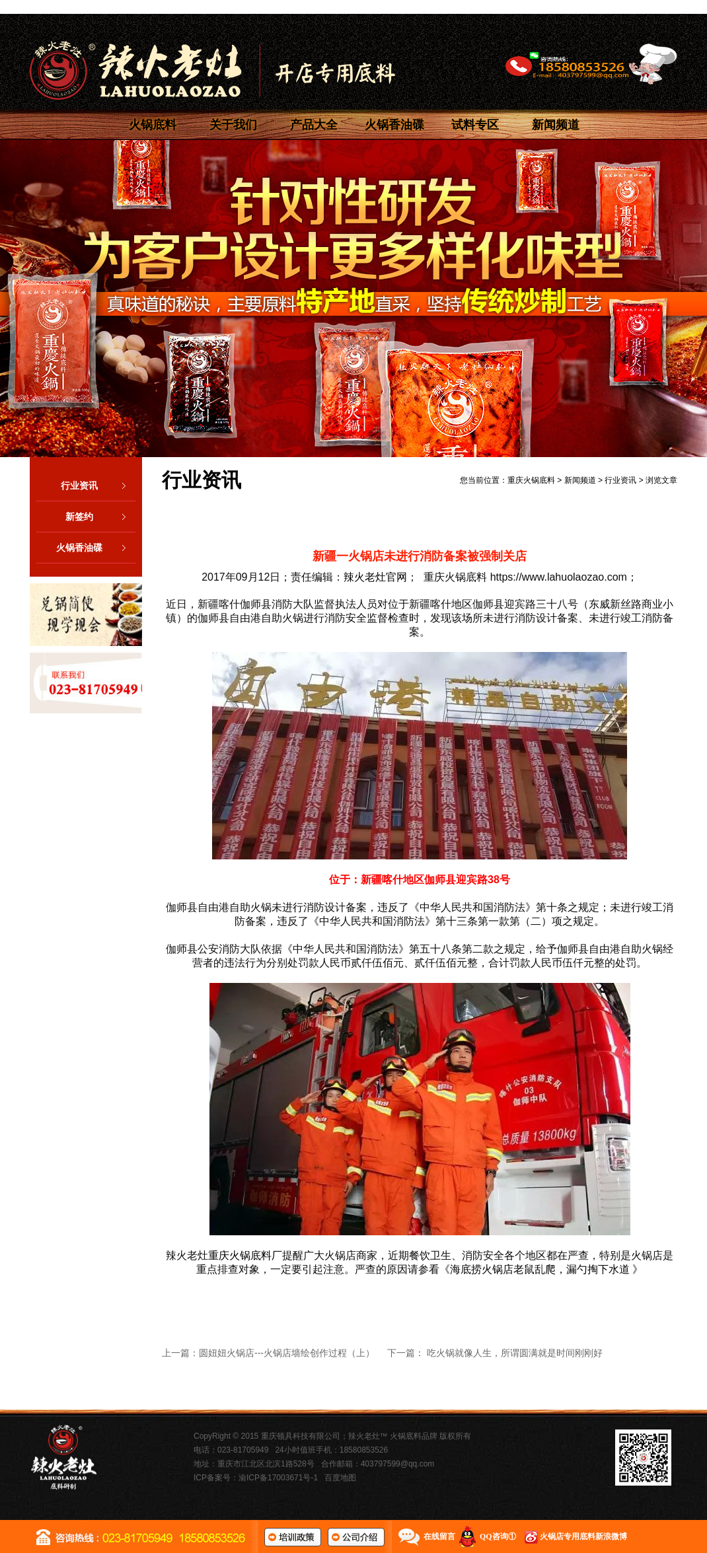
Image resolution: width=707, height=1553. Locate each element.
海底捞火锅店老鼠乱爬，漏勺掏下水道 (540, 1269)
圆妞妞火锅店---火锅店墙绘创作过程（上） (287, 1353)
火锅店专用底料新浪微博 (583, 1536)
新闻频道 (555, 124)
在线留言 (439, 1536)
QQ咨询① (498, 1536)
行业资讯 (98, 485)
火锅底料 (152, 124)
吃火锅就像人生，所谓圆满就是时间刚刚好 (515, 1353)
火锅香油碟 (394, 124)
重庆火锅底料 (531, 480)
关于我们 (233, 124)
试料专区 (475, 124)
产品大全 (314, 124)
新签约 (100, 516)
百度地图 (340, 1477)
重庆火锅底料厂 (245, 1255)
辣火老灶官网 (375, 577)
